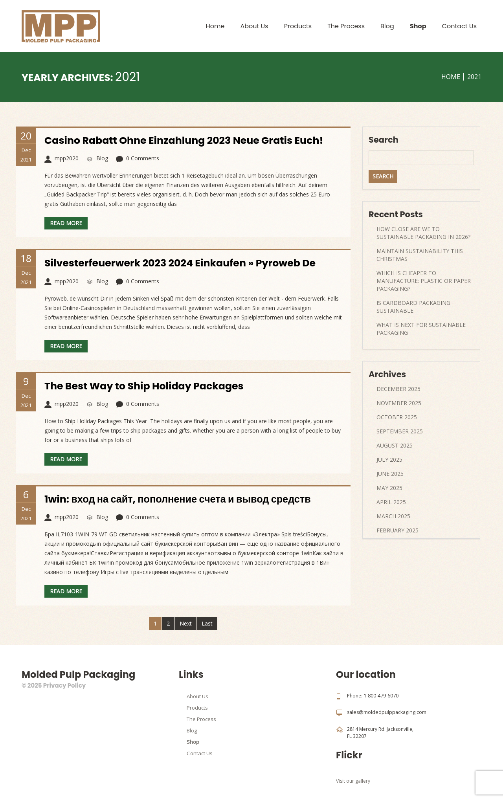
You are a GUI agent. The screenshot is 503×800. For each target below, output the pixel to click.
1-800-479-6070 (380, 695)
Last (207, 623)
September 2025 (399, 431)
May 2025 (389, 488)
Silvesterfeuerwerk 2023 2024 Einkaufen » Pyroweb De (184, 263)
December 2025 (398, 389)
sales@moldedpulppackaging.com (385, 712)
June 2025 (390, 473)
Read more (66, 223)
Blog (387, 26)
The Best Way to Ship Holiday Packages (147, 386)
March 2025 (393, 516)
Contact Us (459, 26)
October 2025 (396, 417)
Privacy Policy (64, 685)
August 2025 (394, 445)
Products (298, 26)
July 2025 (389, 459)
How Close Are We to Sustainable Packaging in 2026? (423, 232)
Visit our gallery (353, 780)
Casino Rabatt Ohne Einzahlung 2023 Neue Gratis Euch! (187, 140)
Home (215, 26)
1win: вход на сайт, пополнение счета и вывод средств (181, 499)
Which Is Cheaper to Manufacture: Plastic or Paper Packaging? (423, 280)
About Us (254, 26)
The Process (346, 26)
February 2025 (397, 530)
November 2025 (398, 403)
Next (186, 623)
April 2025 (391, 502)
